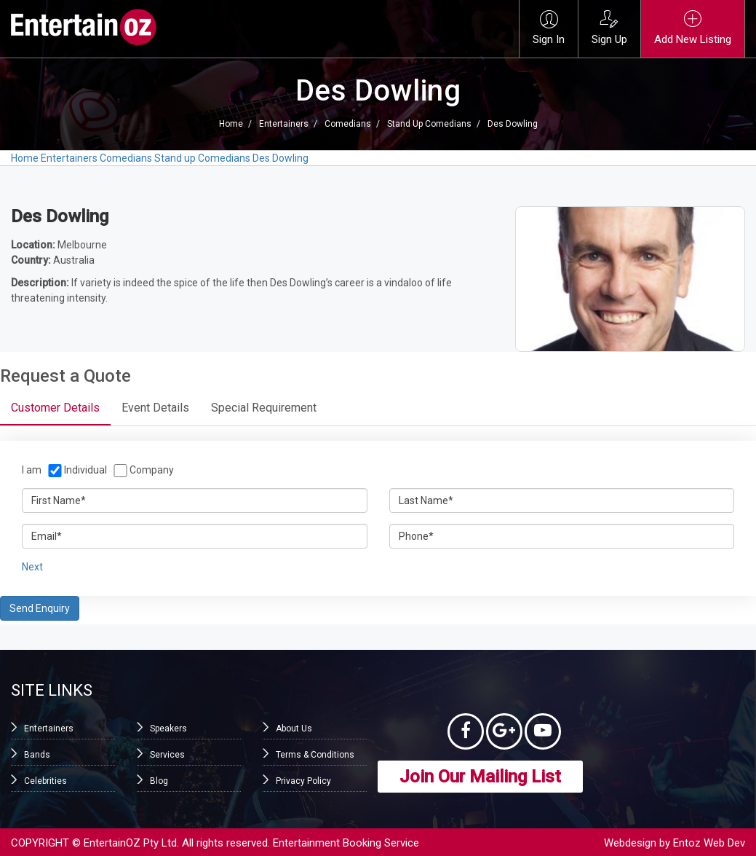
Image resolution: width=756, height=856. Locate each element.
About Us (294, 728)
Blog (159, 781)
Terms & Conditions (315, 755)
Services (167, 755)
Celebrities (45, 781)
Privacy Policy (303, 781)
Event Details (155, 408)
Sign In (549, 28)
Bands (37, 755)
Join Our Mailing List (480, 776)
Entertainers (284, 124)
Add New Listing (692, 28)
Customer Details (55, 408)
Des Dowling (513, 124)
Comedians (348, 124)
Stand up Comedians (429, 124)
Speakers (168, 728)
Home (231, 124)
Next (32, 567)
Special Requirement (264, 408)
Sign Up (609, 28)
